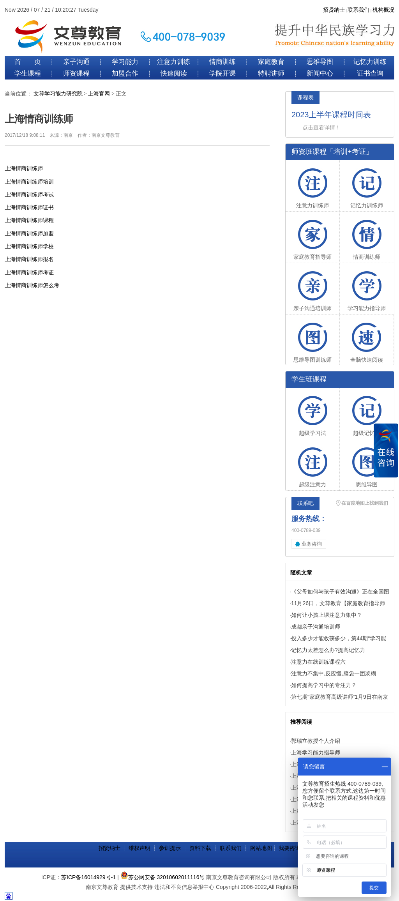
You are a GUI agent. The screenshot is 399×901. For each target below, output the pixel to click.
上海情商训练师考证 (29, 272)
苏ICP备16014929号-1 (88, 877)
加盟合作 (125, 73)
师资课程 (76, 73)
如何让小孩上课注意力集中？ (326, 615)
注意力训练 (173, 61)
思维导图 (320, 61)
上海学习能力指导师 (315, 752)
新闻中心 (320, 73)
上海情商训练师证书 (29, 207)
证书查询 (370, 73)
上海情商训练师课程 (29, 220)
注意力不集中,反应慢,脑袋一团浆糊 (333, 673)
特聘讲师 (271, 73)
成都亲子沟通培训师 (315, 627)
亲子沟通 (76, 61)
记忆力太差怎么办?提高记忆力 (328, 650)
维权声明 (139, 848)
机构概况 (383, 10)
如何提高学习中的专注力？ (324, 685)
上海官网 (99, 94)
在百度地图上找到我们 (364, 503)
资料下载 (200, 848)
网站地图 (261, 848)
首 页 (27, 61)
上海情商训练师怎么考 (32, 285)
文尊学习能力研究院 (58, 94)
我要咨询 (289, 848)
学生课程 (27, 73)
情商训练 (222, 61)
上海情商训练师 (24, 168)
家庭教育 (271, 61)
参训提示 (170, 848)
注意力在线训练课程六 (318, 662)
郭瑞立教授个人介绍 (315, 741)
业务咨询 (312, 544)
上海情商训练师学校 (29, 246)
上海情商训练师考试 (29, 194)
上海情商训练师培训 (29, 181)
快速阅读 (174, 73)
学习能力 (125, 61)
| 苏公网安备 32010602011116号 (161, 877)
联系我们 (358, 10)
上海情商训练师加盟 (29, 233)
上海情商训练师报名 (29, 259)
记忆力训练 (370, 61)
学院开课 (222, 73)
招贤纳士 (334, 10)
